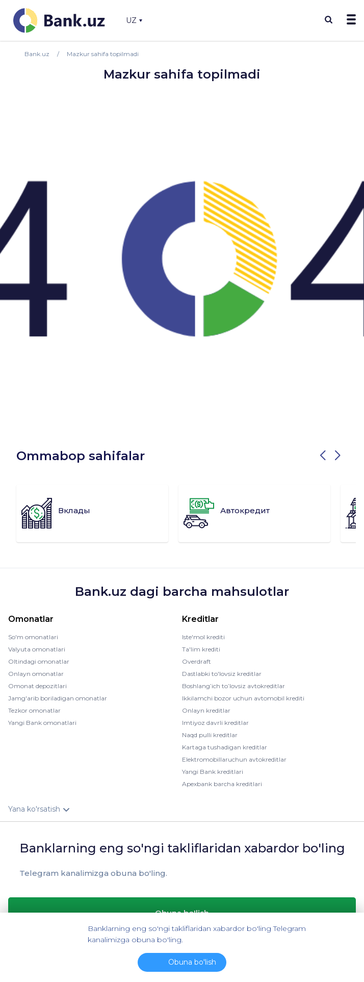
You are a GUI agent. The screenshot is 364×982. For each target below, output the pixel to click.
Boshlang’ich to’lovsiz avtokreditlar (233, 686)
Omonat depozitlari (37, 686)
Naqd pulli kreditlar (210, 735)
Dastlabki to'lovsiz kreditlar (222, 673)
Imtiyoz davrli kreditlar (215, 722)
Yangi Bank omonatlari (42, 722)
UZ (134, 20)
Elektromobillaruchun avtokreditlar (234, 759)
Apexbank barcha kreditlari (222, 784)
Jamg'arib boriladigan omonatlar (57, 698)
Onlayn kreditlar (206, 710)
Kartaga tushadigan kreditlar (224, 747)
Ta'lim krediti (201, 649)
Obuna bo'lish (192, 962)
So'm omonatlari (33, 637)
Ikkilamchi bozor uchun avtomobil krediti (243, 698)
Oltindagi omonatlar (38, 661)
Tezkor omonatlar (34, 710)
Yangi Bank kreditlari (212, 771)
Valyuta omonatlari (36, 649)
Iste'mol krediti (203, 637)
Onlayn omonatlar (36, 673)
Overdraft (196, 661)
